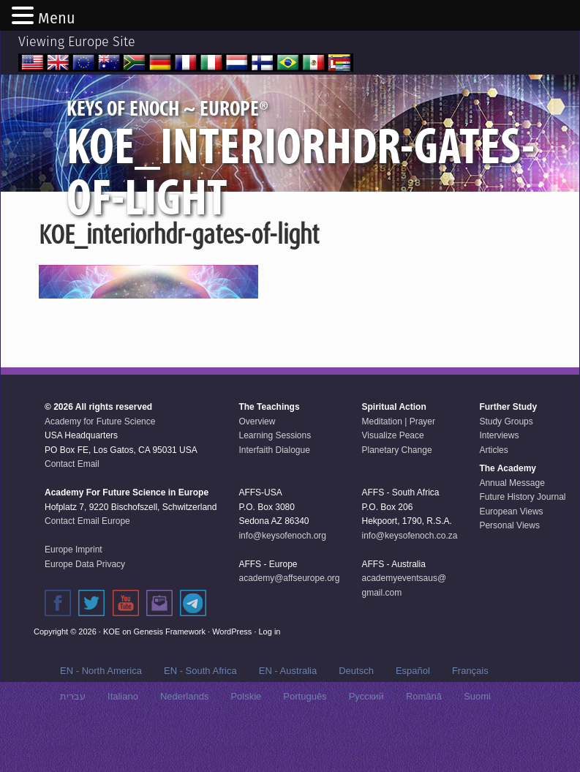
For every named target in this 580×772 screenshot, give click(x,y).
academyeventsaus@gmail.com (404, 628)
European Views (511, 555)
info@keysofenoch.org (282, 579)
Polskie (245, 739)
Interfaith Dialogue (273, 493)
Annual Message (511, 526)
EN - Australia (288, 714)
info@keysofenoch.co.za (410, 579)
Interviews (499, 478)
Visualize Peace (393, 478)
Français (470, 714)
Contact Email (72, 507)
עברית (73, 739)
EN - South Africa (200, 714)
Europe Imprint (73, 593)
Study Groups (505, 465)
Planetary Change (397, 493)
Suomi (477, 739)
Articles (493, 493)
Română (424, 739)
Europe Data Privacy (85, 607)
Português (304, 739)
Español (413, 714)
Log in (270, 674)
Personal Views (509, 568)
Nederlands (184, 739)
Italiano (123, 739)
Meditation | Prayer (399, 465)
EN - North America (101, 714)
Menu (56, 18)
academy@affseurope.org (288, 621)
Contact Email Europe (87, 564)
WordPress (232, 674)
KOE (111, 674)
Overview (256, 465)
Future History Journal (522, 540)
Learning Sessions (274, 478)
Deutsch (356, 714)
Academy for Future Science (100, 465)
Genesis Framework (170, 674)
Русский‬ (366, 739)
